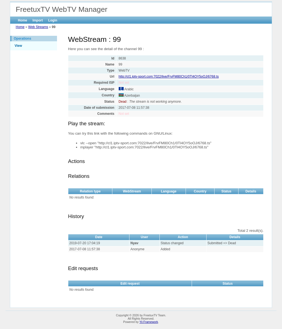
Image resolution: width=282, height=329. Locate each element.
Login (52, 20)
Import (37, 20)
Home (22, 20)
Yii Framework (148, 321)
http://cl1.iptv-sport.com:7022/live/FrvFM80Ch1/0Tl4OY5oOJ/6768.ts (169, 76)
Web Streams (38, 27)
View (18, 46)
